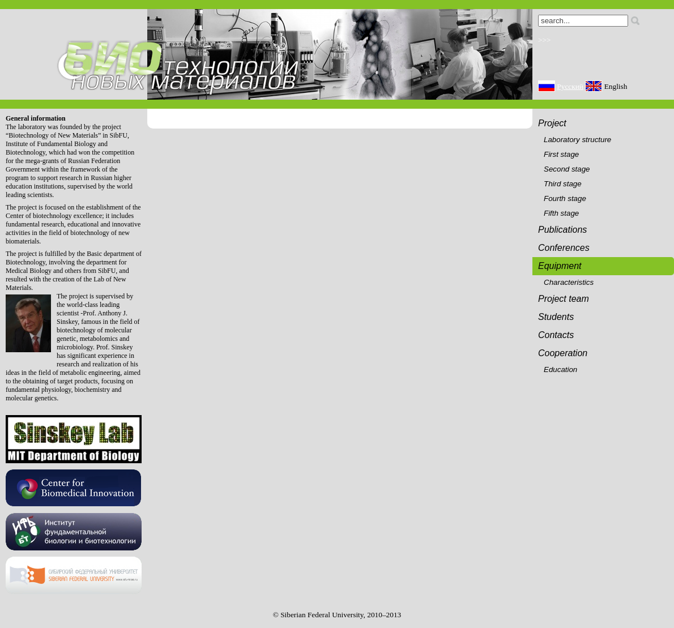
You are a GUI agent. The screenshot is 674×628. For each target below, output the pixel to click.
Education (560, 369)
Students (556, 317)
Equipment (560, 266)
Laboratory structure (577, 139)
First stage (561, 154)
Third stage (563, 184)
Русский (570, 86)
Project (552, 123)
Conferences (564, 248)
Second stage (567, 169)
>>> (544, 40)
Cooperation (562, 353)
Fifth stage (561, 213)
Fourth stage (565, 198)
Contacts (556, 335)
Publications (562, 229)
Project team (563, 299)
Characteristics (569, 282)
